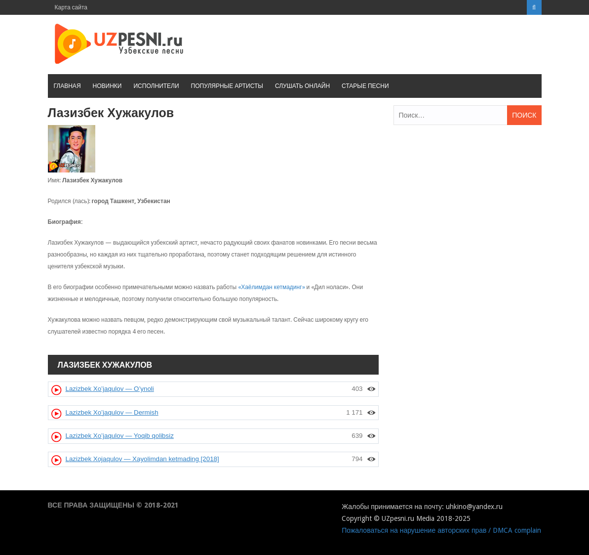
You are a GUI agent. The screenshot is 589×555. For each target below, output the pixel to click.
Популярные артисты (227, 86)
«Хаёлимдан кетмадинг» (271, 287)
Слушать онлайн (302, 86)
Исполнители (156, 86)
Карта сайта (71, 7)
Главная (67, 86)
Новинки (107, 86)
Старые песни (365, 86)
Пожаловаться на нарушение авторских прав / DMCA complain (441, 530)
